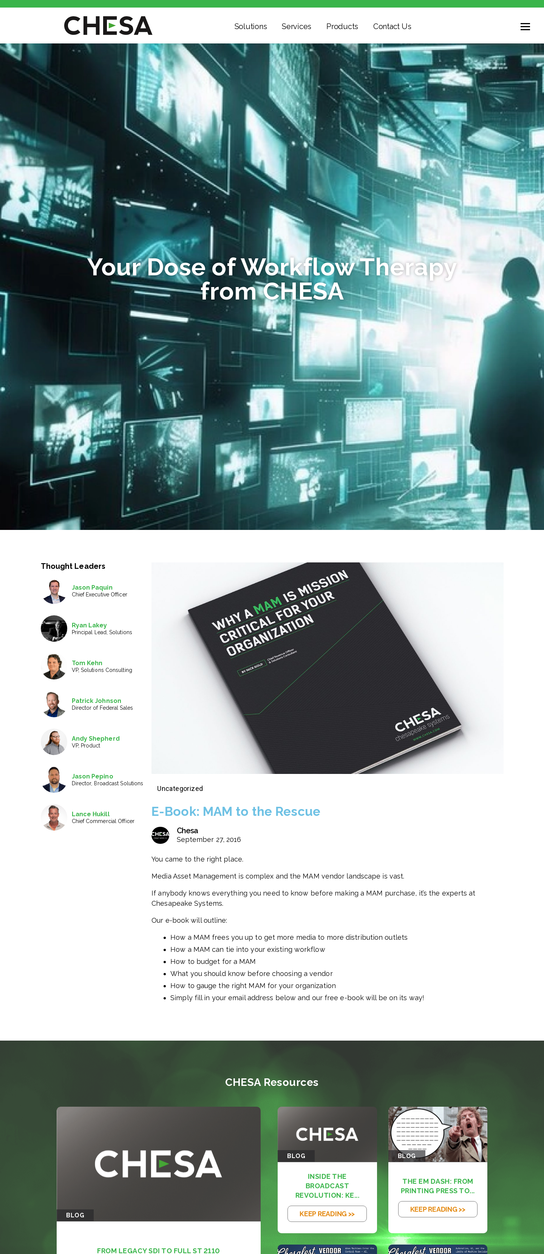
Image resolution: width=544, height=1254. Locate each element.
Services (296, 26)
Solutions (251, 26)
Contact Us (392, 26)
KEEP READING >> (327, 1214)
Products (342, 26)
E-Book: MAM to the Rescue (243, 811)
